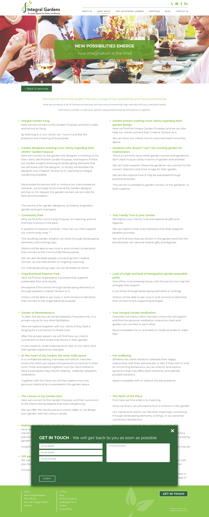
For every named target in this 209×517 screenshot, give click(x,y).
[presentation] (59, 468)
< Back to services (36, 88)
